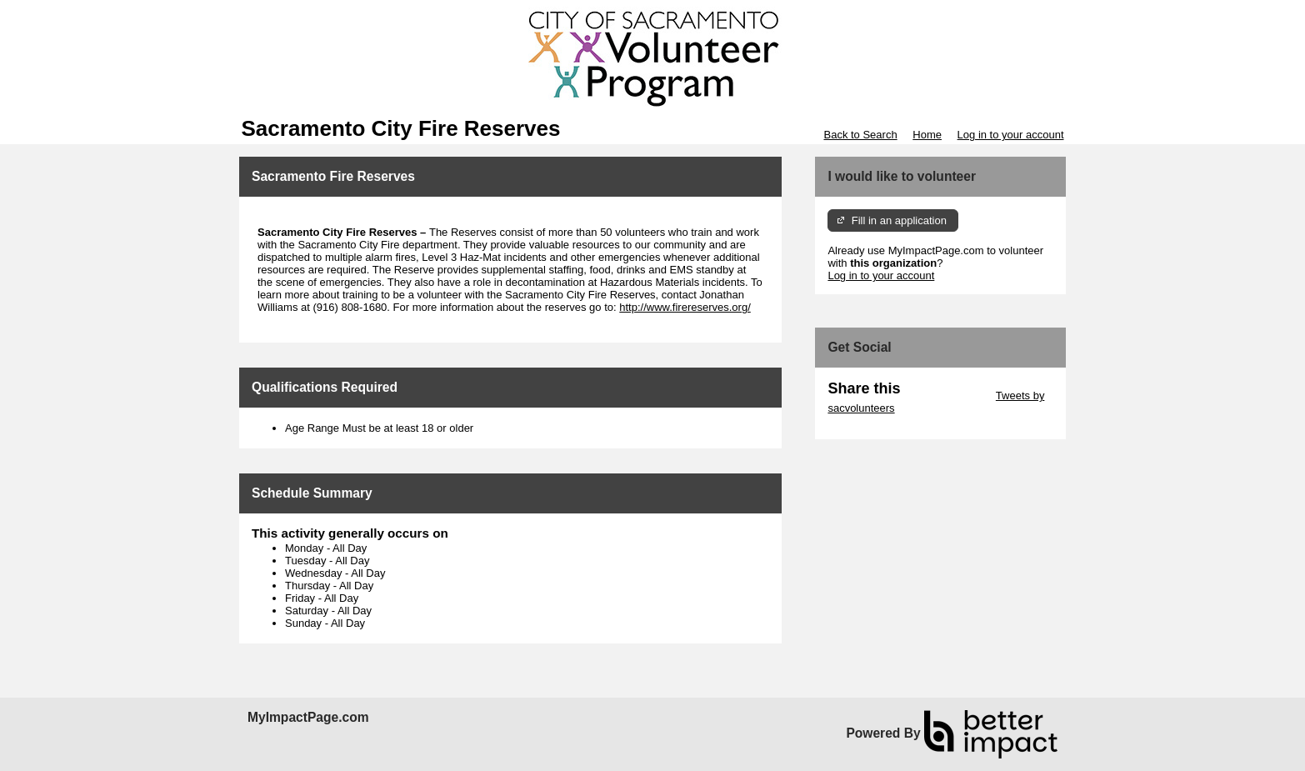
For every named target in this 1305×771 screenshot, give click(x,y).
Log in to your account (1011, 134)
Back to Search (860, 134)
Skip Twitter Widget (946, 395)
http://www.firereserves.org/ (685, 307)
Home (927, 134)
